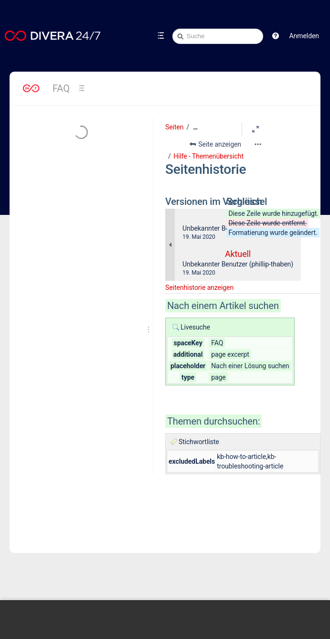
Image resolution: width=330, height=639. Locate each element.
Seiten (174, 127)
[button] (275, 36)
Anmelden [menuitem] (304, 36)
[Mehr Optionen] (258, 144)
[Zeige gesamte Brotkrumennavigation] (195, 127)
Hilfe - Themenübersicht (208, 156)
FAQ (61, 88)
